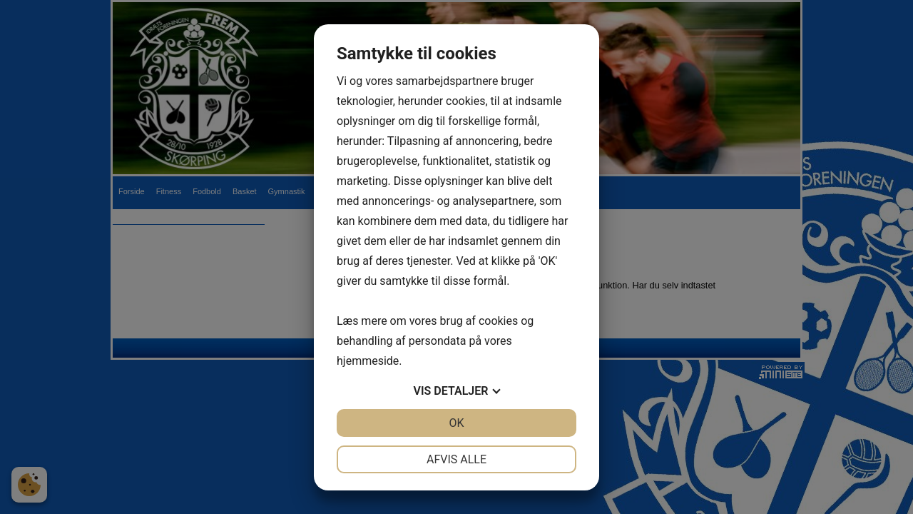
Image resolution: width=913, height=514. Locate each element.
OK (456, 423)
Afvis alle (456, 459)
